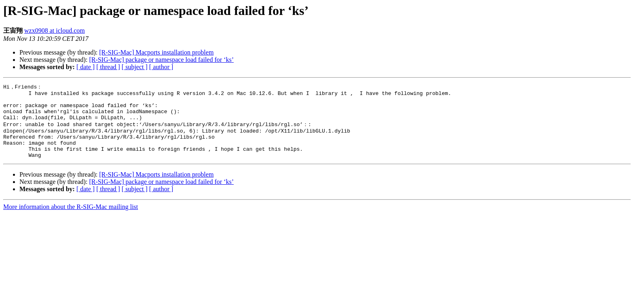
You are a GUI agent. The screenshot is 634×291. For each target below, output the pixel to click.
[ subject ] (135, 66)
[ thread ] (108, 66)
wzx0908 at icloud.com (54, 30)
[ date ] (85, 66)
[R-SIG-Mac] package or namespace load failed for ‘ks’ (161, 59)
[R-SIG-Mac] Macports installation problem (156, 52)
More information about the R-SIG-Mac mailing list (70, 219)
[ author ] (161, 66)
